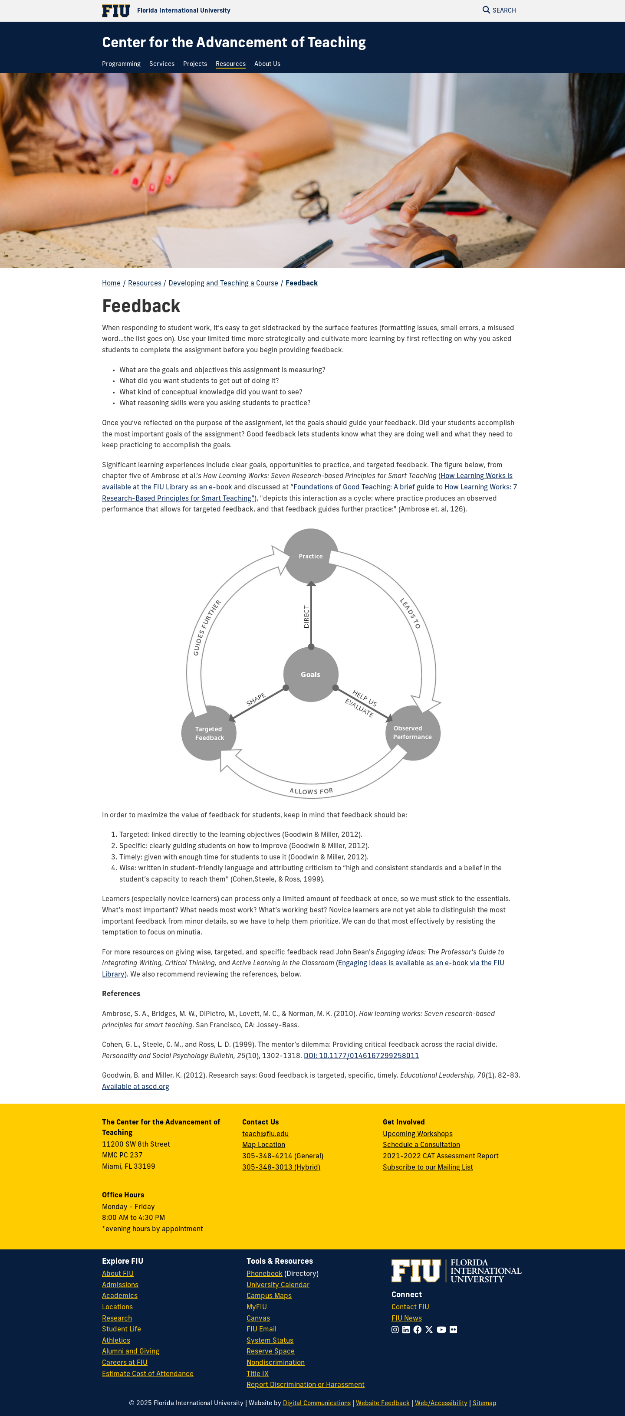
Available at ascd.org (135, 1087)
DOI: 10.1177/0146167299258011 (361, 1056)
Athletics (116, 1340)
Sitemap (485, 1403)
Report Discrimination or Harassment (306, 1385)
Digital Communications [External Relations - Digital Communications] (317, 1403)
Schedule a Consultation (421, 1145)
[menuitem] (123, 64)
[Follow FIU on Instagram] (396, 1331)
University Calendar (278, 1285)
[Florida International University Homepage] (207, 11)
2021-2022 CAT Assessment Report (441, 1156)
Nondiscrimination (276, 1363)
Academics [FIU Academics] (120, 1296)
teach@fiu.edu (265, 1134)
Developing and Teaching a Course (223, 283)
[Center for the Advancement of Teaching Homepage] (234, 44)
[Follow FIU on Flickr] (455, 1331)
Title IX (258, 1374)
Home (111, 283)
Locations (117, 1307)
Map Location (263, 1145)
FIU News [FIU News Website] (406, 1318)
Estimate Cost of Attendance (148, 1374)
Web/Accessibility (441, 1403)
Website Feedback (383, 1403)
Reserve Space (271, 1351)
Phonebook (265, 1274)
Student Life (121, 1329)
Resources (144, 283)
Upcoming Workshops (418, 1134)
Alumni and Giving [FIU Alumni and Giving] (130, 1351)
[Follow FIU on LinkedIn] (407, 1331)
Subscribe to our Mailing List (428, 1167)
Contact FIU (410, 1307)
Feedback (302, 283)
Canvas (258, 1318)
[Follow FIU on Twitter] (431, 1331)
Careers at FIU (125, 1363)
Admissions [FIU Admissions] (120, 1285)
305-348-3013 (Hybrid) (281, 1167)
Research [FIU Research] (117, 1318)
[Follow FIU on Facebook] (419, 1331)
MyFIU (257, 1307)
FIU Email (261, 1329)
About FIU (118, 1274)
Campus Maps (269, 1296)
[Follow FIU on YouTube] (443, 1331)
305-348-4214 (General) (282, 1156)
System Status (270, 1340)
